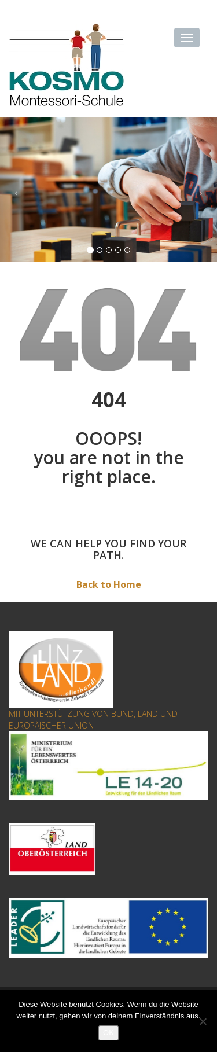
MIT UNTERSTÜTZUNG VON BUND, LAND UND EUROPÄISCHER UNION (93, 719)
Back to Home (108, 584)
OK (108, 1032)
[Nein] (202, 1021)
